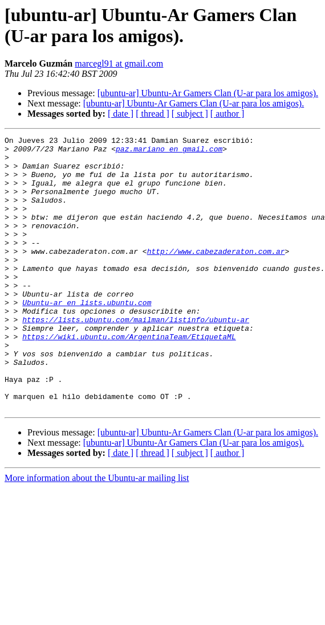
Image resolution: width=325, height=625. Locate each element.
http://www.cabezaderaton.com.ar (216, 275)
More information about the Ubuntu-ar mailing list (97, 532)
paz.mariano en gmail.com (169, 152)
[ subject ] (190, 113)
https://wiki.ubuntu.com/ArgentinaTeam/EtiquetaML (128, 377)
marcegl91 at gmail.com (119, 63)
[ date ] (120, 113)
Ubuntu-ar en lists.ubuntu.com (86, 336)
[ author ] (227, 113)
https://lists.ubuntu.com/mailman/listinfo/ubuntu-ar (135, 357)
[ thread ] (152, 113)
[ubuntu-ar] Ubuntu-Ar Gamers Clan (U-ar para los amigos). (208, 93)
